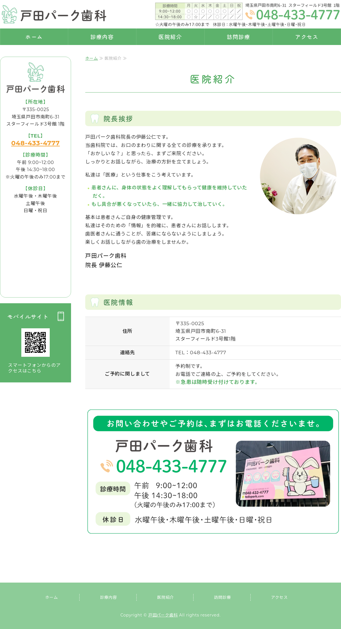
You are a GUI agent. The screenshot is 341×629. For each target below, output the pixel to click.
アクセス (307, 36)
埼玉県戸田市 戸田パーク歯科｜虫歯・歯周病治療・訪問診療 (54, 14)
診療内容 (102, 36)
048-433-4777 (35, 143)
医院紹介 (170, 36)
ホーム (34, 36)
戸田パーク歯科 (163, 615)
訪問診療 (239, 36)
